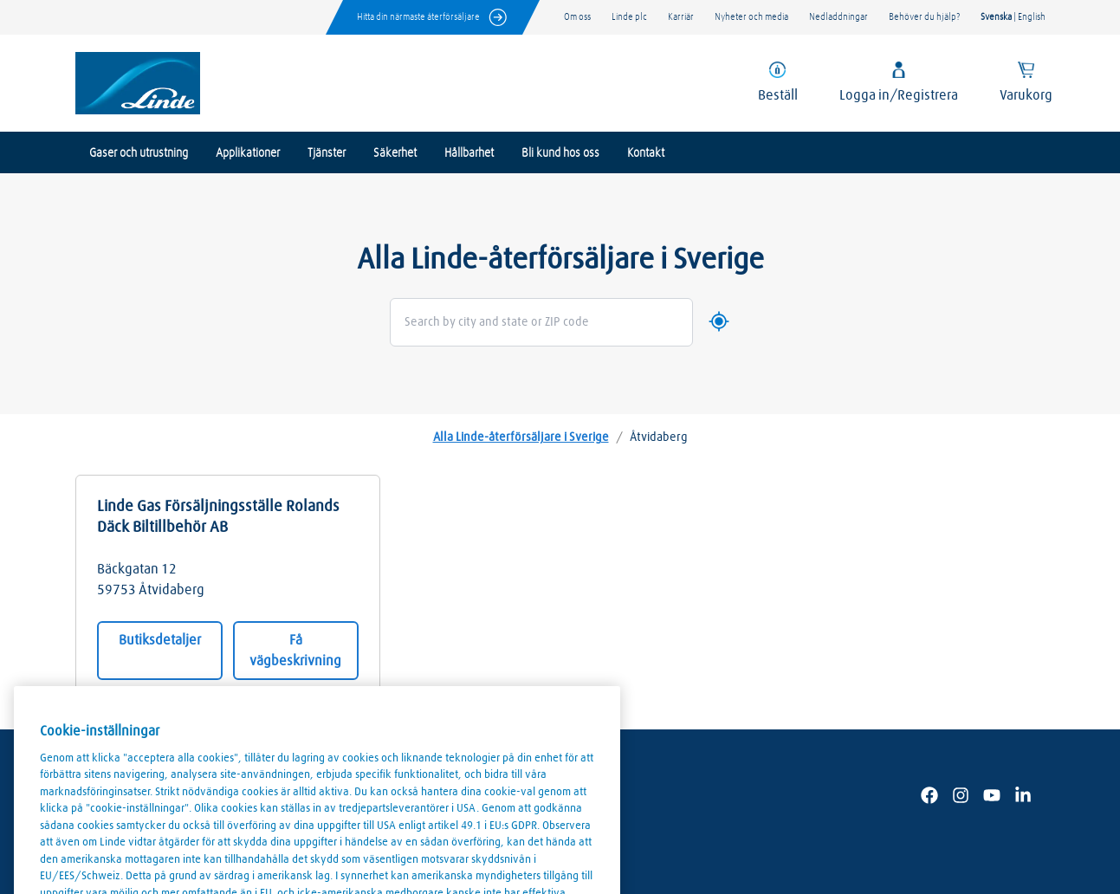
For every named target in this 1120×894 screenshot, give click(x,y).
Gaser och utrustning (138, 153)
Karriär (681, 17)
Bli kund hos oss (560, 153)
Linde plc (629, 17)
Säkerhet (395, 153)
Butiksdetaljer (160, 640)
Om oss (577, 17)
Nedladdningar (838, 17)
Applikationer (248, 153)
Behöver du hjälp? (924, 17)
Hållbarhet (469, 153)
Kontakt (645, 153)
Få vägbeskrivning (295, 650)
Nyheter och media (751, 17)
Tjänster (327, 153)
